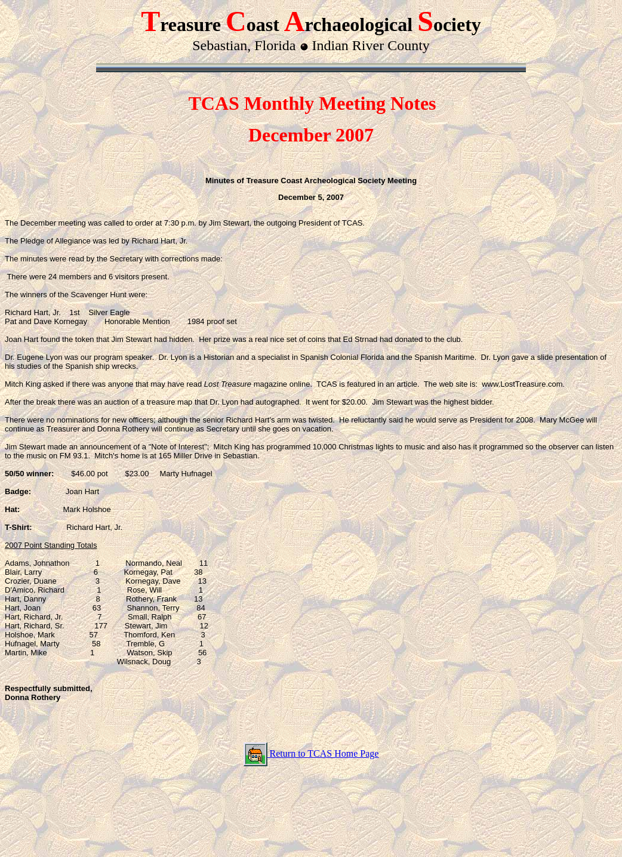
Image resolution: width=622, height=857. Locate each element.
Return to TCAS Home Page (323, 753)
